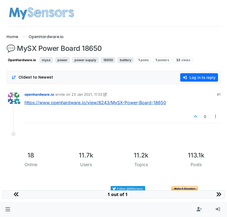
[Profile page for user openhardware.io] (13, 98)
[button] (7, 209)
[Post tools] (216, 116)
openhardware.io (39, 94)
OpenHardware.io (22, 60)
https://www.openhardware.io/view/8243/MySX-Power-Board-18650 (95, 102)
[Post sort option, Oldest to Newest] (32, 77)
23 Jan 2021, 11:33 (86, 94)
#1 (218, 94)
